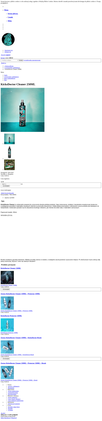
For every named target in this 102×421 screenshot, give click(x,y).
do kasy (3, 58)
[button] (9, 197)
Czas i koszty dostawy (14, 399)
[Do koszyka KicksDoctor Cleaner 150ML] (6, 289)
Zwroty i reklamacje (13, 386)
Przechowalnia (12, 394)
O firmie (10, 410)
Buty (5, 80)
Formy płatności (12, 397)
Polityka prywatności (14, 404)
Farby (5, 75)
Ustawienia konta (13, 392)
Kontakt (10, 408)
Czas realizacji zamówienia (15, 400)
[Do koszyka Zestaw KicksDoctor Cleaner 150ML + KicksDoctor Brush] (6, 359)
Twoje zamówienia (13, 391)
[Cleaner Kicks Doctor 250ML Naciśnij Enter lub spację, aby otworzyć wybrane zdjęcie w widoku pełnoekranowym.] (22, 110)
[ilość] (13, 184)
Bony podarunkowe (9, 78)
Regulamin (11, 388)
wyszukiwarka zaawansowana (32, 60)
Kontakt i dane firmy (14, 407)
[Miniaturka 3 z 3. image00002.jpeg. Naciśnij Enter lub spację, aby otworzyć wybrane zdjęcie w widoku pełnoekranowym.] (9, 169)
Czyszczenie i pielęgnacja (11, 77)
